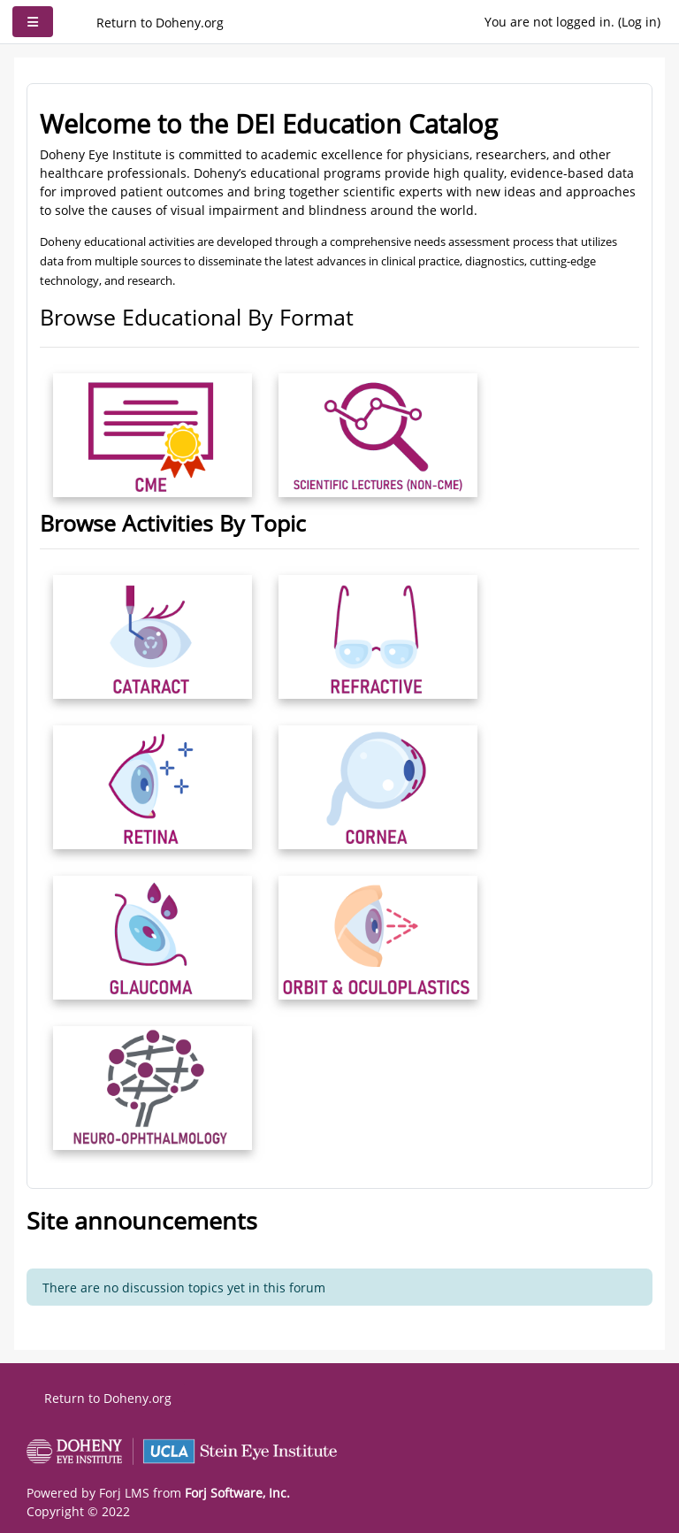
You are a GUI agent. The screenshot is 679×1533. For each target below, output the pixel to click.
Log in (639, 21)
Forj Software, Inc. (237, 1492)
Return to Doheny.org (160, 22)
